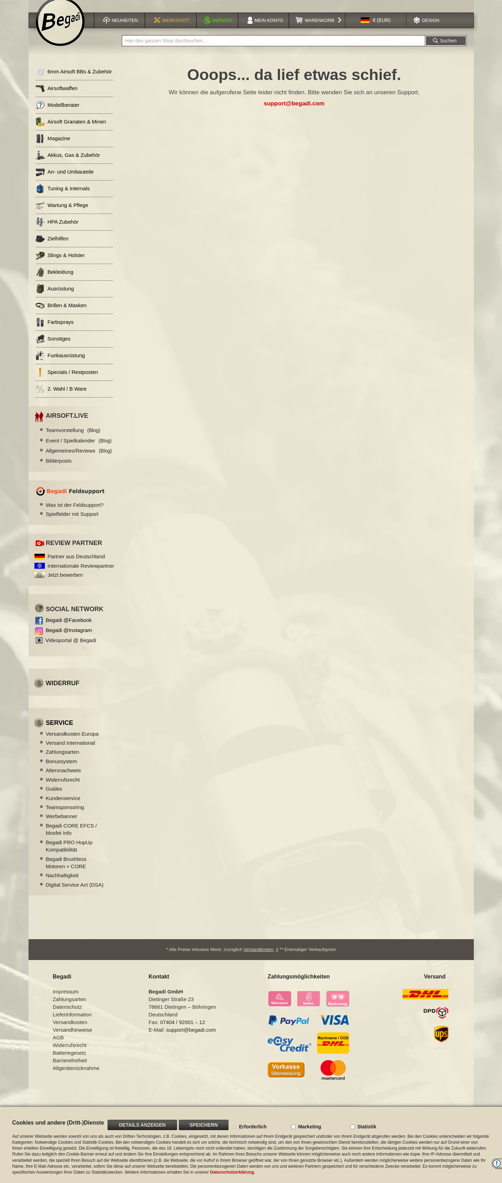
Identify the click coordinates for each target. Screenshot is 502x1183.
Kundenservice (63, 807)
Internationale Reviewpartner (81, 574)
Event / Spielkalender (79, 449)
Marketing (309, 1126)
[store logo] (60, 30)
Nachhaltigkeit (62, 884)
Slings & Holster (60, 264)
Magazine (52, 147)
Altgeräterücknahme (76, 1077)
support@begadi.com (294, 112)
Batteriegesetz (69, 1061)
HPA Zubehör (57, 230)
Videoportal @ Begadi (71, 649)
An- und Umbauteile (64, 180)
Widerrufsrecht (63, 788)
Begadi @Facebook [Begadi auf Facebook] (69, 629)
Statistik (366, 1126)
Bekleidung (54, 281)
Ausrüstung (54, 297)
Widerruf (63, 691)
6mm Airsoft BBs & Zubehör (73, 80)
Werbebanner (62, 825)
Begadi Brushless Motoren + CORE (66, 871)
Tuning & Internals (62, 197)
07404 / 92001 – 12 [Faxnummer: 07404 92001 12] (182, 1031)
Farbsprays (54, 331)
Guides (54, 797)
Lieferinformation (72, 1023)
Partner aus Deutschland (76, 565)
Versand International (70, 751)
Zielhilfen (52, 247)
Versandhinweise (72, 1038)
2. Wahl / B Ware (61, 397)
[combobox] (273, 49)
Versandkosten (258, 958)
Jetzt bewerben (65, 583)
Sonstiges (53, 347)
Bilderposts (59, 469)
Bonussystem (61, 770)
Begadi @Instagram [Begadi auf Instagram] (69, 639)
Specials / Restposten (66, 381)
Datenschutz (67, 1015)
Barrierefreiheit (70, 1069)
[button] (376, 29)
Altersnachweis (63, 779)
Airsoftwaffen (56, 97)
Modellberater (57, 114)
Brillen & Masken (61, 314)
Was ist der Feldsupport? (75, 514)
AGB (58, 1046)
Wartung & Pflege (61, 214)
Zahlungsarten (62, 761)
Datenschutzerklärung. (232, 1172)
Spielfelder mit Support (72, 523)
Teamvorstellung (73, 439)
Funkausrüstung (60, 364)
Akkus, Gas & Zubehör (67, 164)
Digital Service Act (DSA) (75, 893)
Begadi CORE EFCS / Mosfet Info (71, 838)
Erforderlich (252, 1126)
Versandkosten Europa (72, 742)
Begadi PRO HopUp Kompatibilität (69, 854)
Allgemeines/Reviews (79, 459)
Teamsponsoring (65, 816)
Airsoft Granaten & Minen (70, 130)
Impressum (66, 1000)
